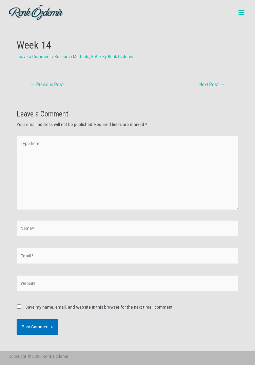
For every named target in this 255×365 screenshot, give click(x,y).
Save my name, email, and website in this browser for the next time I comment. (99, 307)
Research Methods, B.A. (77, 56)
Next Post (212, 84)
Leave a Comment (34, 56)
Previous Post (47, 84)
